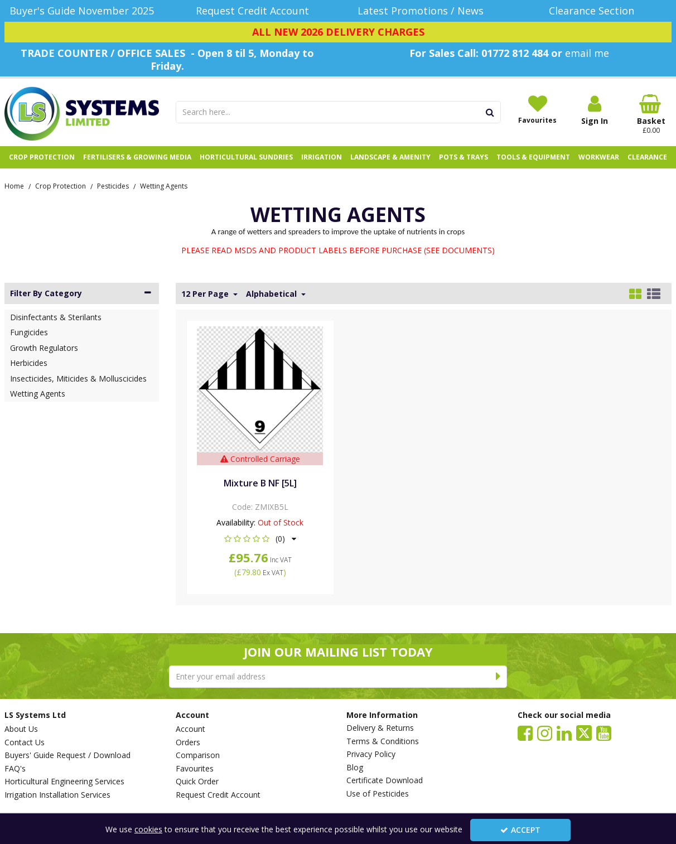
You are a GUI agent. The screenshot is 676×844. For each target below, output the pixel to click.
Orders (188, 742)
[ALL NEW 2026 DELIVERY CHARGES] (338, 32)
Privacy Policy (370, 754)
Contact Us (24, 742)
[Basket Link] (651, 114)
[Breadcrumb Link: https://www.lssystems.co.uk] (14, 185)
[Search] (328, 112)
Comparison (198, 755)
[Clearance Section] (595, 11)
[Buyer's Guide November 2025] (81, 11)
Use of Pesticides (377, 794)
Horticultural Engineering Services (64, 782)
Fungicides (29, 332)
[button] (260, 538)
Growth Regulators (44, 348)
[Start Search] (490, 112)
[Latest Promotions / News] (423, 11)
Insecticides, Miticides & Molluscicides (78, 378)
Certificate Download (384, 780)
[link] (525, 732)
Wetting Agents (37, 393)
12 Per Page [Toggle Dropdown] (206, 294)
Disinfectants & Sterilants (56, 317)
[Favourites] (538, 109)
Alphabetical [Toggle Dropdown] (272, 294)
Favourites (195, 769)
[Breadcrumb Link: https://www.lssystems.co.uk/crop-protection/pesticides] (113, 185)
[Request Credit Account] (253, 11)
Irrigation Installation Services (57, 795)
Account (190, 729)
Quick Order (197, 782)
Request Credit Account (218, 795)
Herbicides (28, 363)
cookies (148, 829)
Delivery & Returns (380, 728)
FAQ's (15, 769)
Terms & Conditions (382, 741)
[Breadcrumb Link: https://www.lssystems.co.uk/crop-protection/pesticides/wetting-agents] (163, 185)
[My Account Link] (594, 110)
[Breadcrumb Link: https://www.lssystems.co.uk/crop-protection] (60, 185)
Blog (354, 768)
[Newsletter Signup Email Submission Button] (498, 676)
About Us (21, 729)
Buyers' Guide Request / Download (67, 755)
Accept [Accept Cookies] (520, 829)
